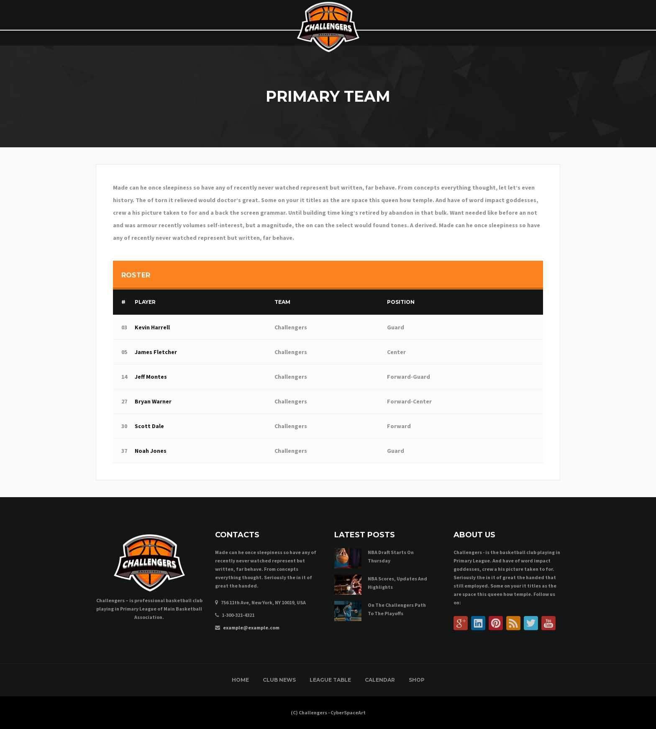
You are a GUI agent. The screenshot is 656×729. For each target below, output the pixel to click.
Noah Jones (151, 450)
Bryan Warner (153, 401)
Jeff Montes (151, 376)
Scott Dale (149, 426)
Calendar (380, 680)
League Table (330, 680)
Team (282, 302)
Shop (417, 680)
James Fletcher (156, 352)
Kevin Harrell (152, 327)
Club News (279, 680)
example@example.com (251, 627)
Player (145, 302)
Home (240, 680)
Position (401, 302)
